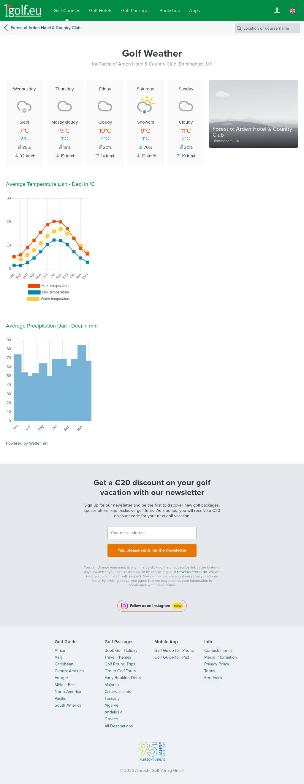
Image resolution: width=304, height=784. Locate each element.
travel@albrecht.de (192, 570)
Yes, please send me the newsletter (152, 549)
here (96, 579)
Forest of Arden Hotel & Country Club (45, 28)
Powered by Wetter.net (27, 443)
